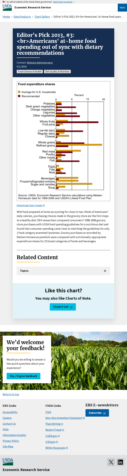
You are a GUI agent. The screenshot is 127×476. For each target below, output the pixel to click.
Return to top (11, 394)
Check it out (60, 307)
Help (6, 429)
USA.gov (50, 442)
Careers (7, 418)
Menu (122, 7)
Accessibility (10, 412)
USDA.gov (51, 436)
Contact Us (9, 424)
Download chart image (29, 205)
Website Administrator (40, 62)
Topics (24, 271)
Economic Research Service (33, 7)
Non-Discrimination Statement (63, 418)
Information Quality (14, 435)
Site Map (8, 446)
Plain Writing (53, 424)
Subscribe (95, 413)
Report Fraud (53, 430)
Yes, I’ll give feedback (23, 376)
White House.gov (55, 448)
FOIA (48, 412)
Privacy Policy (11, 441)
